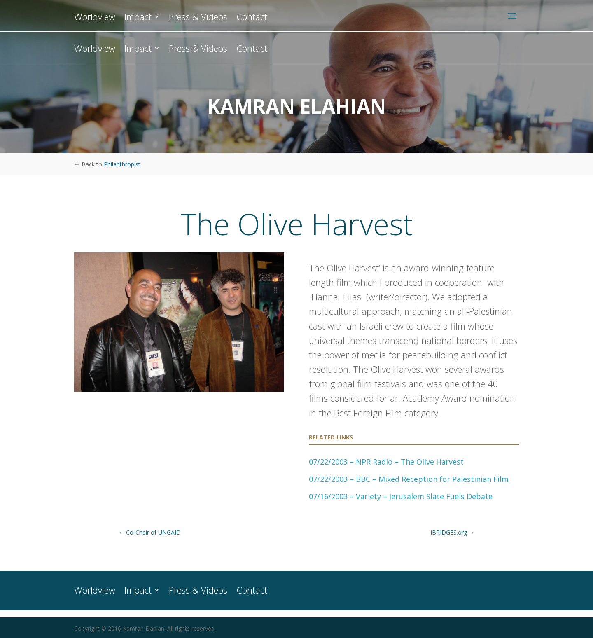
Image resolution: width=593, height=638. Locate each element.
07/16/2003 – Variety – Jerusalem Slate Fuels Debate (401, 496)
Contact (251, 49)
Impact (138, 49)
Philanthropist (122, 164)
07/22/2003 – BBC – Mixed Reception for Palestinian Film (409, 479)
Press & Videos (198, 49)
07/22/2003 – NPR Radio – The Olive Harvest (386, 462)
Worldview (94, 49)
